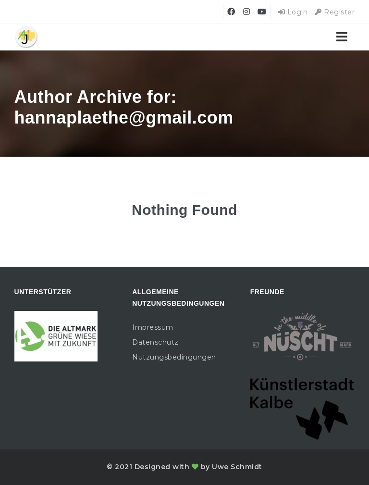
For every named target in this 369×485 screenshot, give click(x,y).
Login (293, 12)
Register (335, 12)
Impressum (152, 327)
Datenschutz (155, 342)
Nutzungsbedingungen (174, 357)
